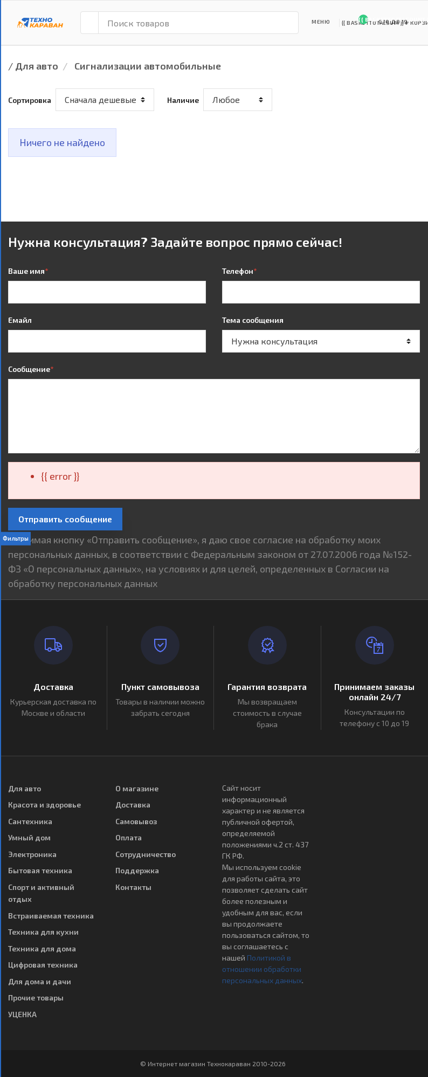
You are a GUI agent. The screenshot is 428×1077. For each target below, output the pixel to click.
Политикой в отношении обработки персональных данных (262, 969)
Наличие (183, 100)
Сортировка (29, 100)
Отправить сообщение (65, 519)
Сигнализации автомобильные (147, 66)
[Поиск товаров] (198, 22)
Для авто (36, 66)
